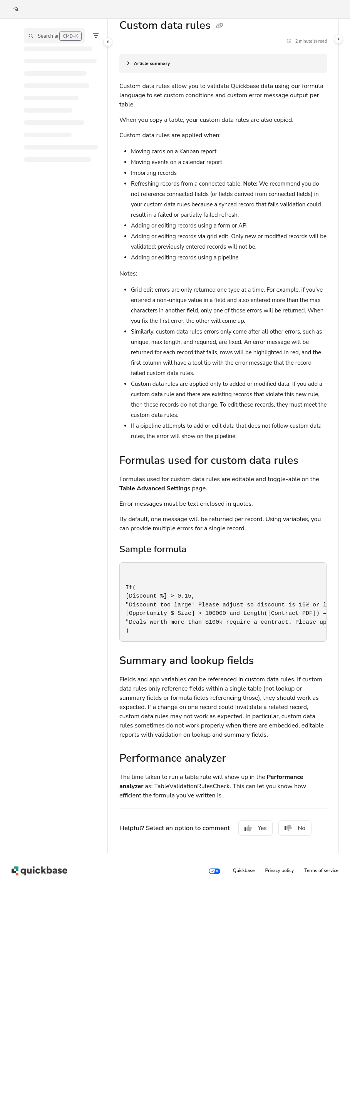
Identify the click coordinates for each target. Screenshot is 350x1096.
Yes (255, 828)
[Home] (15, 9)
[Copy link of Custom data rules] (219, 26)
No (295, 828)
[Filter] (95, 35)
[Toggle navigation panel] (107, 41)
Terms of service (321, 870)
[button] (54, 35)
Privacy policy (279, 870)
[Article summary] (223, 63)
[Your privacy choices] (214, 871)
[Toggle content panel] (338, 38)
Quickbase (244, 870)
